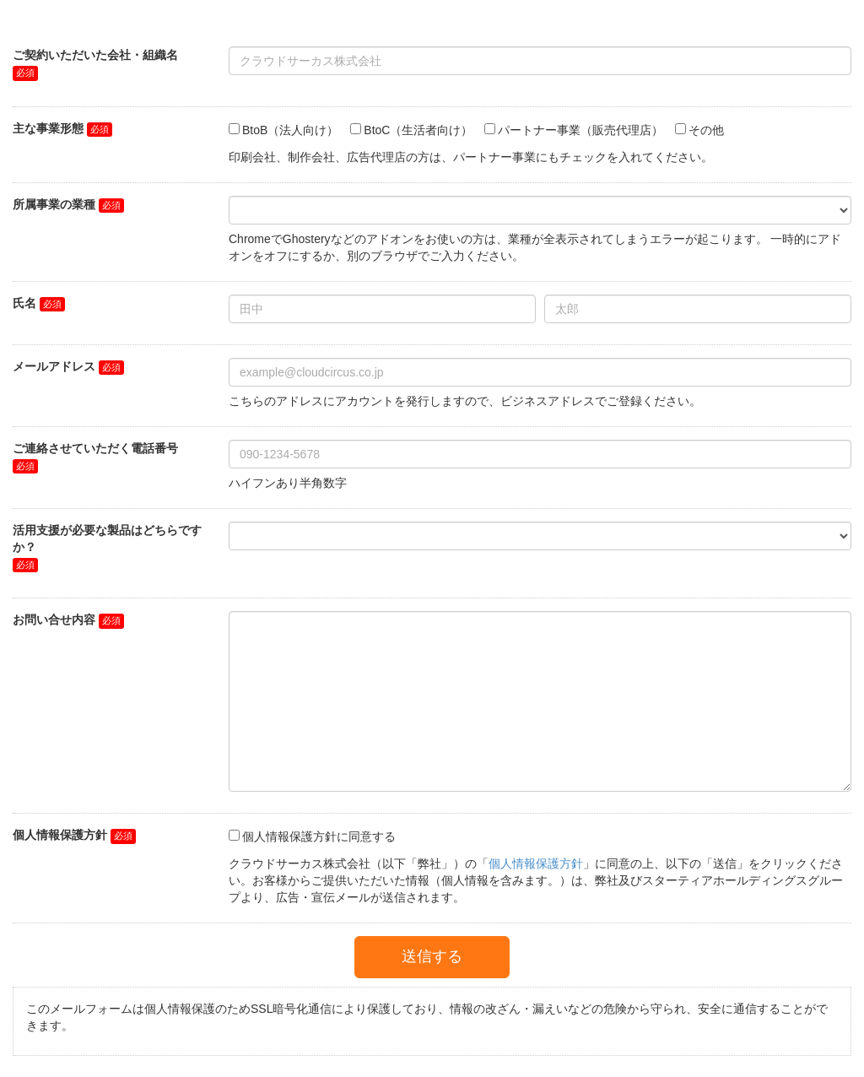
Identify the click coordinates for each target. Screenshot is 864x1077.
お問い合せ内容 (54, 619)
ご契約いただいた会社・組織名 (95, 55)
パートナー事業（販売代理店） (580, 130)
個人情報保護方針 (60, 835)
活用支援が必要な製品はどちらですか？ (107, 538)
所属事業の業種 (54, 204)
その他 (706, 130)
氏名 (24, 303)
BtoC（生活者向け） (418, 130)
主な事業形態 (48, 128)
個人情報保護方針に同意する (319, 836)
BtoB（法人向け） (290, 130)
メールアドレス (54, 366)
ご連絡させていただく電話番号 (95, 448)
